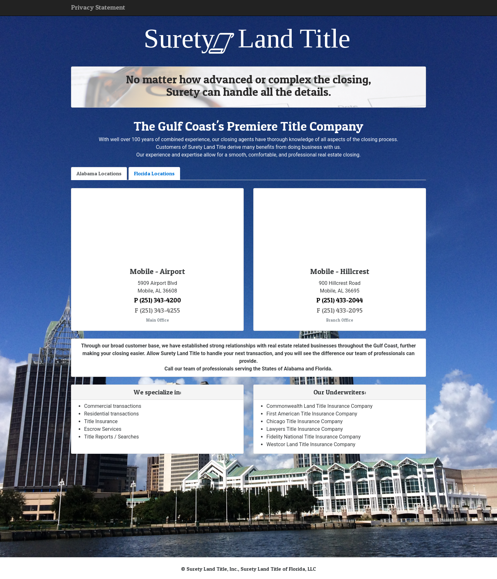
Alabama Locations (99, 173)
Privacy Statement (98, 7)
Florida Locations (154, 173)
